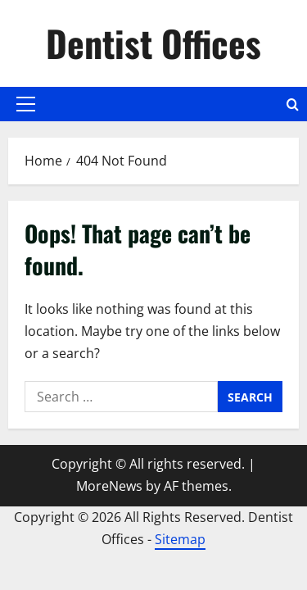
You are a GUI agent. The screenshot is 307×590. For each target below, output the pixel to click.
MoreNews (109, 486)
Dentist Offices (153, 43)
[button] (25, 104)
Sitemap (180, 539)
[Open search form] (293, 104)
